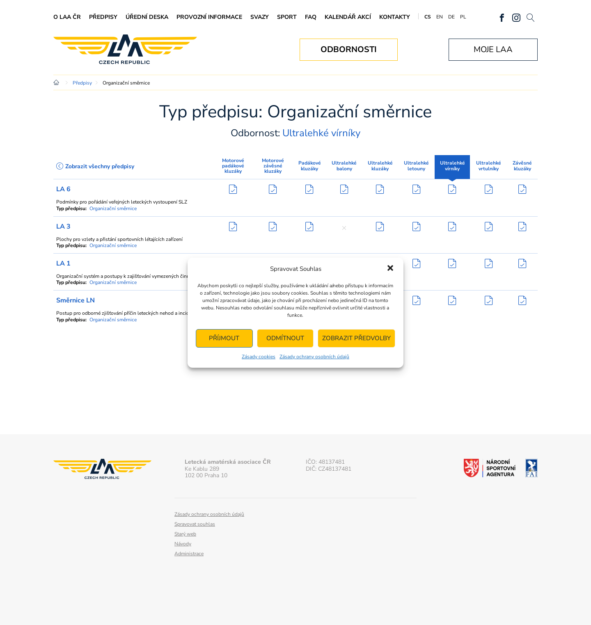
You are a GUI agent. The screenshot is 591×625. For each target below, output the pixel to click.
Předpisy (103, 17)
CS (427, 17)
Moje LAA (493, 49)
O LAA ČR (67, 17)
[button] (390, 269)
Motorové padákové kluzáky (233, 165)
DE (451, 17)
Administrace (189, 553)
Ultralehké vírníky (452, 166)
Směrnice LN (75, 300)
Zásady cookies (258, 356)
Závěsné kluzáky (522, 166)
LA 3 (63, 226)
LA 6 (63, 189)
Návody (182, 543)
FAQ (310, 17)
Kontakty (394, 17)
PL (463, 17)
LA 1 (63, 263)
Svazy (259, 17)
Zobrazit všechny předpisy (95, 166)
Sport (287, 17)
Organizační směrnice (113, 208)
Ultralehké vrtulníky (488, 166)
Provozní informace (209, 17)
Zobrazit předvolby (356, 338)
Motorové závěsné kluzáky (273, 165)
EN (439, 17)
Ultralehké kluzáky (380, 166)
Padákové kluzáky (309, 166)
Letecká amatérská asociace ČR (125, 49)
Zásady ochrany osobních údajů (314, 356)
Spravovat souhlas (194, 524)
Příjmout (224, 338)
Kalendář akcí (348, 17)
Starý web (185, 534)
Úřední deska (147, 17)
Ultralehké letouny (416, 166)
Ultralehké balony (344, 166)
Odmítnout (285, 338)
